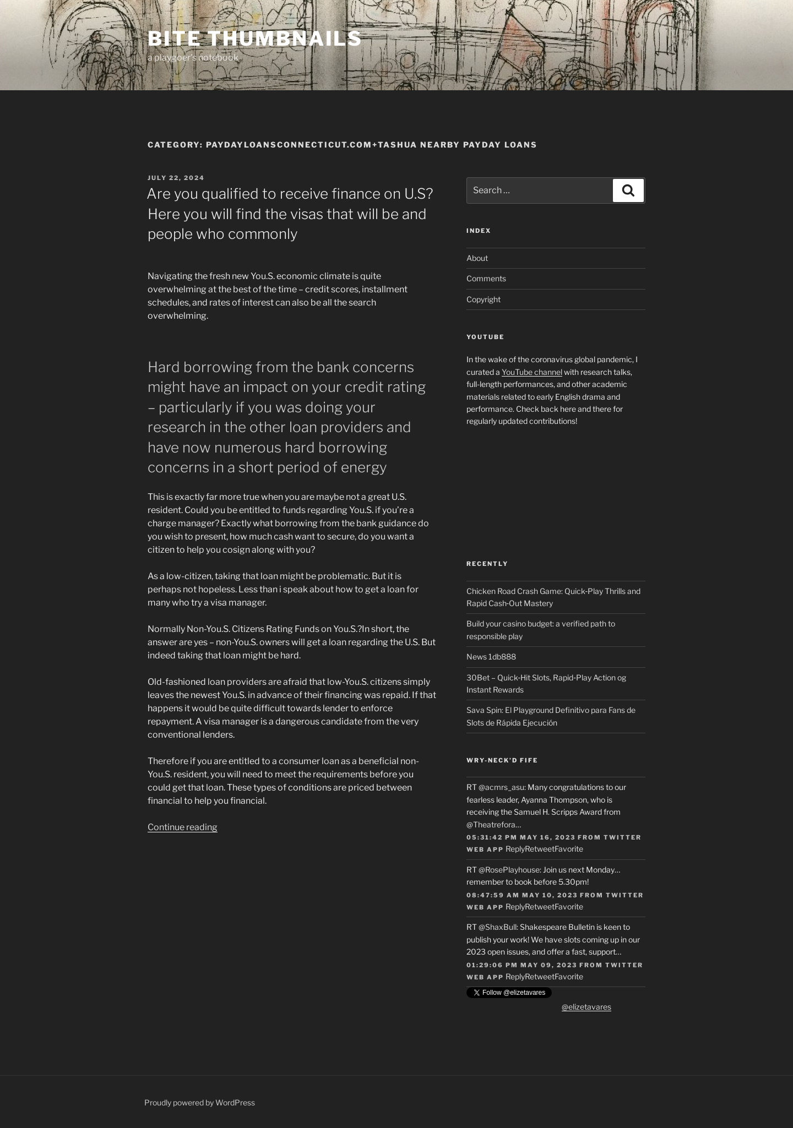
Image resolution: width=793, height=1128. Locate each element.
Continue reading (183, 827)
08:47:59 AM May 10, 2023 (522, 895)
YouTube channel (532, 372)
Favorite (569, 848)
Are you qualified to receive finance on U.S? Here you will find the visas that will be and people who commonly (289, 213)
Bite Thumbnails (255, 38)
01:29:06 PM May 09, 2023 (521, 965)
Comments (486, 278)
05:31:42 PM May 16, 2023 (520, 837)
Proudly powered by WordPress (199, 1102)
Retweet (540, 848)
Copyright (483, 299)
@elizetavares (586, 1006)
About (477, 258)
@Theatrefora (490, 824)
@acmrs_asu (501, 787)
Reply (515, 848)
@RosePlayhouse (509, 869)
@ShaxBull (498, 926)
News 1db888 (491, 656)
